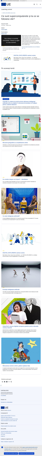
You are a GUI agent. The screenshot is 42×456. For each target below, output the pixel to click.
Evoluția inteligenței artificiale (11, 289)
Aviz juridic (3, 434)
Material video (4, 33)
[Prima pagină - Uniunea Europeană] (6, 4)
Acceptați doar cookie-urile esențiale (26, 453)
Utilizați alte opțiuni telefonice (6, 417)
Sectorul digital (4, 29)
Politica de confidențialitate (6, 433)
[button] (2, 382)
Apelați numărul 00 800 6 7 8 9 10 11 (8, 415)
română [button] (34, 4)
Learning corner (5, 390)
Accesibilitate (3, 395)
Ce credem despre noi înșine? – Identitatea (15, 179)
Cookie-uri (3, 436)
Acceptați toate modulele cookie (11, 453)
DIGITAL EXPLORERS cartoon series (9, 12)
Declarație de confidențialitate (6, 402)
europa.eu (9, 410)
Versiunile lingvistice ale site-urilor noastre (9, 431)
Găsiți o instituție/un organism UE (7, 441)
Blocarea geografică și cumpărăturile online (15, 142)
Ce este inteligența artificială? (11, 216)
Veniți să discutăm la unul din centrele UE (9, 420)
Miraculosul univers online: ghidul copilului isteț (16, 366)
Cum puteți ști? (23, 0)
